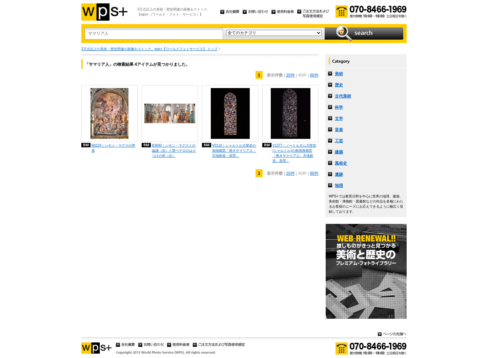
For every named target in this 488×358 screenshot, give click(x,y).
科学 (339, 107)
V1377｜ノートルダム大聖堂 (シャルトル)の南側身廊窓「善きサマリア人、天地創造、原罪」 (294, 153)
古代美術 (343, 96)
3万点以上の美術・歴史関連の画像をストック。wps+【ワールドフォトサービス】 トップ (149, 49)
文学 (339, 118)
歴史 (339, 85)
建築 (339, 152)
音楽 (339, 129)
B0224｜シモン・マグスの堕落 (113, 148)
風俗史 (341, 163)
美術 (339, 73)
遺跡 (339, 174)
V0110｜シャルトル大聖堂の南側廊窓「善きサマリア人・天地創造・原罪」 (234, 150)
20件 (290, 75)
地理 (339, 185)
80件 (314, 75)
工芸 (339, 141)
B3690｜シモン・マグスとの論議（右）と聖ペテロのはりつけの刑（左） (174, 150)
